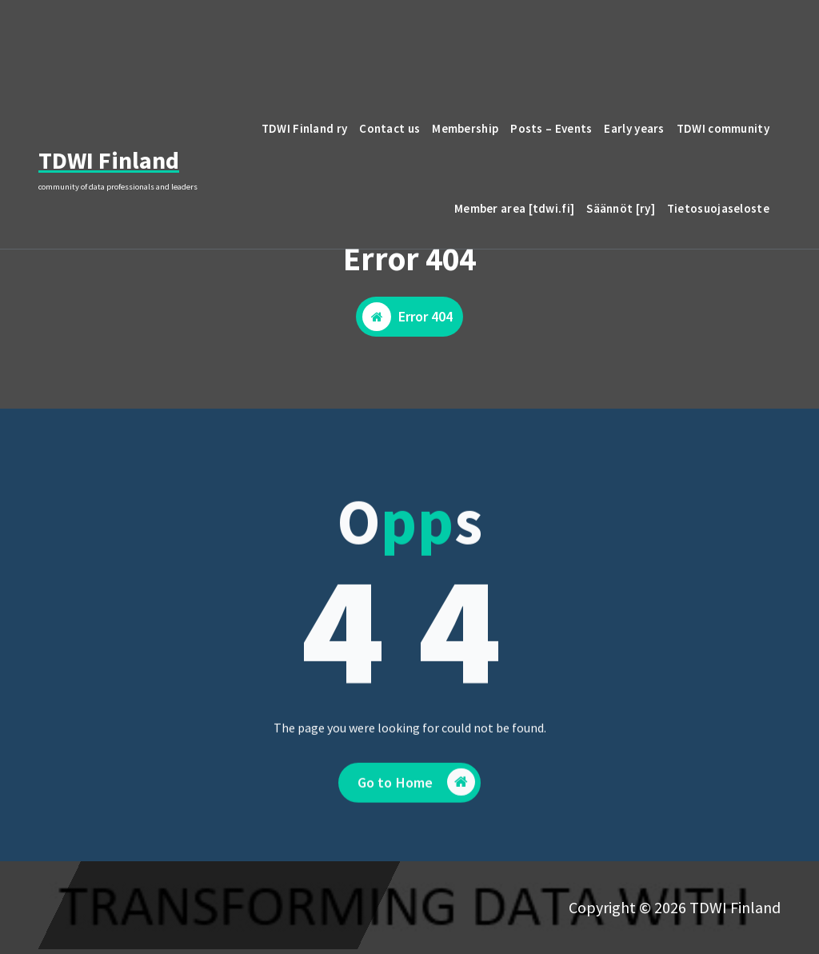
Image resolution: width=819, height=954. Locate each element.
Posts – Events (551, 128)
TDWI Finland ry (305, 128)
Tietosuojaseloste (718, 208)
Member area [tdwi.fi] (514, 208)
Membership (465, 128)
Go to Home (417, 804)
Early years (634, 128)
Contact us (389, 128)
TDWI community (723, 128)
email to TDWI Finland (682, 35)
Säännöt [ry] (620, 208)
